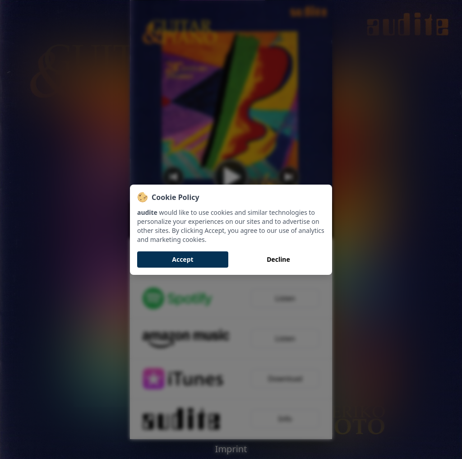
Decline (278, 259)
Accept (182, 259)
